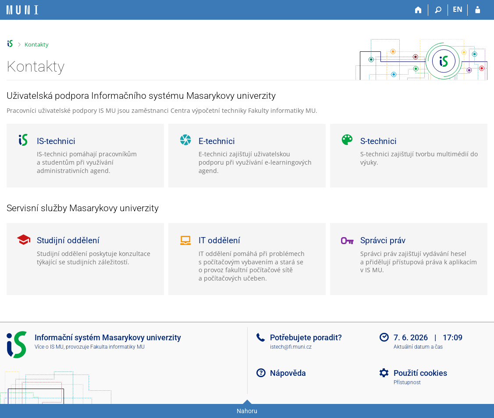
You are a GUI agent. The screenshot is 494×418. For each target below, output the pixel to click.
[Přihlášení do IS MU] (477, 10)
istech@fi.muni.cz (291, 347)
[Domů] (418, 10)
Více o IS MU (49, 347)
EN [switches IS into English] (457, 9)
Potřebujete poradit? (306, 337)
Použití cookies (420, 373)
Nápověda (288, 373)
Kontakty (37, 44)
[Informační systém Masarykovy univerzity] (22, 10)
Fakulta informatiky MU (117, 347)
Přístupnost (407, 382)
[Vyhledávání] (438, 10)
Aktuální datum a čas (418, 347)
